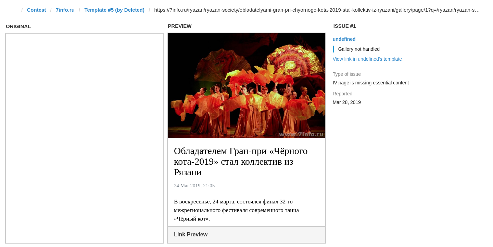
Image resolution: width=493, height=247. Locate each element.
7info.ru (65, 10)
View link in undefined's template (367, 59)
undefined (344, 39)
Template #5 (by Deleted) (114, 10)
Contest (36, 10)
